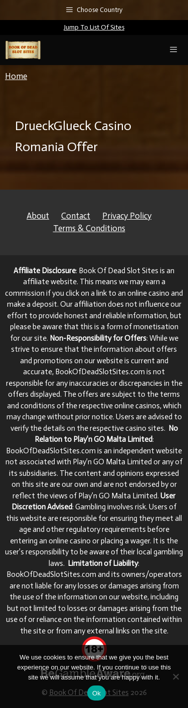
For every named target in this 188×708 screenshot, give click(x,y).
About (38, 216)
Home (16, 76)
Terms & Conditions (89, 228)
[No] (175, 676)
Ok (96, 693)
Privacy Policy (126, 216)
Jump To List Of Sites (94, 27)
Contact (75, 216)
